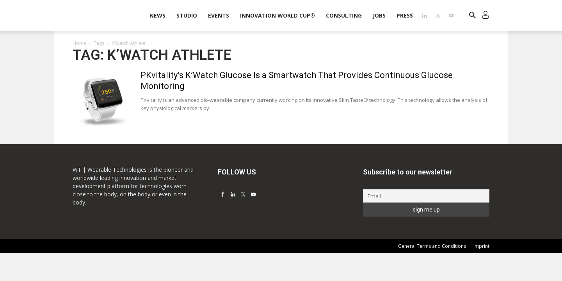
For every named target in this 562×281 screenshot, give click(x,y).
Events (218, 15)
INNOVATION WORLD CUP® (277, 15)
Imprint (481, 246)
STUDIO (186, 15)
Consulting (344, 15)
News (157, 15)
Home (79, 43)
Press (405, 15)
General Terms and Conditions (432, 246)
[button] (472, 16)
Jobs (379, 15)
